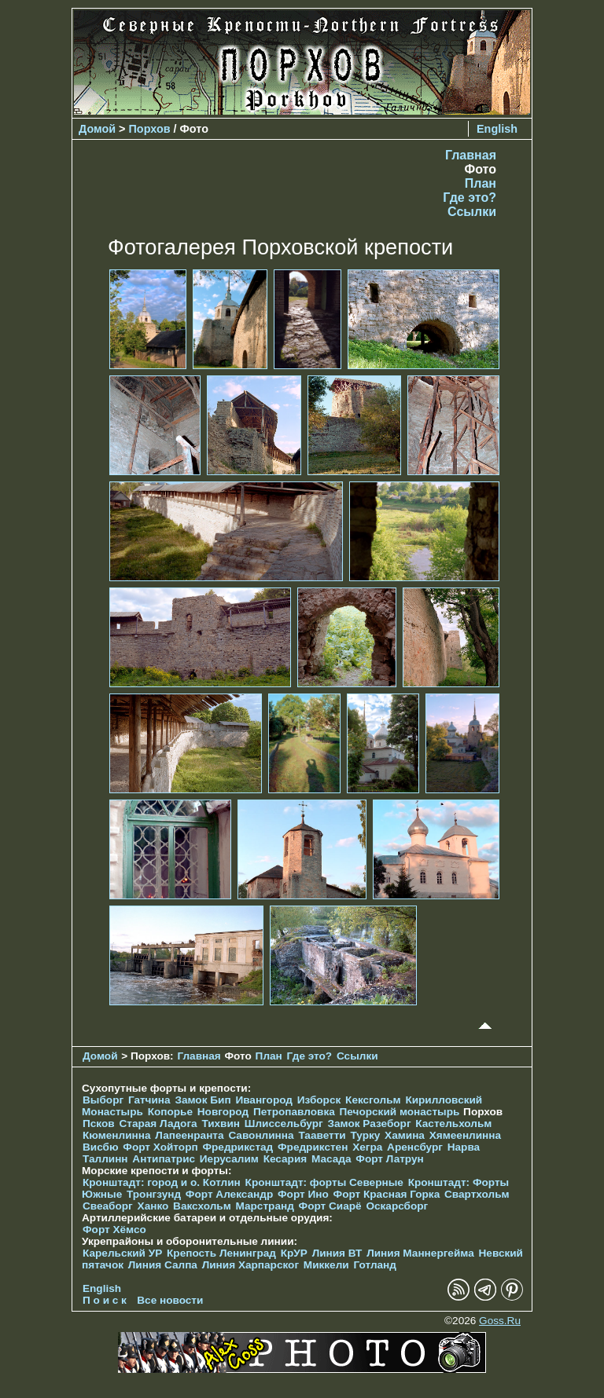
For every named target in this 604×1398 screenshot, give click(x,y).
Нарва (463, 1147)
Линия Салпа (162, 1265)
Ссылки (471, 211)
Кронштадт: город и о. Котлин (162, 1182)
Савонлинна (260, 1135)
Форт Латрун (389, 1159)
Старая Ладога (158, 1123)
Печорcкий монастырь (400, 1112)
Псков (99, 1123)
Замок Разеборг (369, 1123)
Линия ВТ (337, 1253)
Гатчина (149, 1100)
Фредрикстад (237, 1147)
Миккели (326, 1265)
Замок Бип (202, 1100)
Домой (97, 129)
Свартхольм (477, 1194)
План (480, 183)
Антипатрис (163, 1159)
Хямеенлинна (465, 1135)
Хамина (405, 1135)
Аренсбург (415, 1147)
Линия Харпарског (250, 1265)
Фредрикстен (313, 1147)
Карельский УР (122, 1253)
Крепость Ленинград (221, 1253)
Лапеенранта (189, 1135)
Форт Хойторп (160, 1147)
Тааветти (321, 1135)
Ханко (153, 1206)
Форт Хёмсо (114, 1229)
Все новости (170, 1300)
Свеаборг (108, 1206)
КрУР (294, 1253)
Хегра (367, 1147)
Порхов (150, 129)
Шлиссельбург (284, 1123)
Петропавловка (294, 1112)
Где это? (469, 197)
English (497, 129)
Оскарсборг (397, 1206)
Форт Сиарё (330, 1206)
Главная (470, 155)
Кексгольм (373, 1100)
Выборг (103, 1100)
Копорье (170, 1112)
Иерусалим (229, 1159)
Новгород (223, 1112)
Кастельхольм (453, 1123)
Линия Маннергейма (420, 1253)
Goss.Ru (500, 1321)
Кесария (285, 1159)
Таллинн (105, 1159)
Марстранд (265, 1206)
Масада (331, 1159)
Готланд (374, 1265)
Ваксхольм (202, 1206)
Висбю (101, 1147)
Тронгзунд (154, 1194)
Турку (365, 1135)
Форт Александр (229, 1194)
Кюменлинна (117, 1135)
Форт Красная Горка (386, 1194)
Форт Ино (303, 1194)
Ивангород (264, 1100)
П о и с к (105, 1300)
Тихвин (220, 1123)
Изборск (319, 1100)
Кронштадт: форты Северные (324, 1182)
